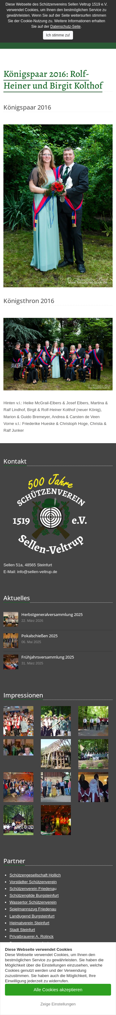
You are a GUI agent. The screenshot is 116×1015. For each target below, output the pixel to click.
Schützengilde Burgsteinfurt (34, 895)
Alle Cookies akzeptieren (58, 989)
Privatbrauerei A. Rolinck (32, 936)
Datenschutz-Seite (65, 26)
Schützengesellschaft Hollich (35, 875)
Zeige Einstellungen (57, 1004)
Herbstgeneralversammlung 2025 (52, 614)
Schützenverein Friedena (32, 888)
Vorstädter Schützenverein (33, 882)
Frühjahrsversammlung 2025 (47, 657)
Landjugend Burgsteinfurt (32, 916)
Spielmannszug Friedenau (33, 909)
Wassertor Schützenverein (33, 902)
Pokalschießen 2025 (39, 636)
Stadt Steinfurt (22, 929)
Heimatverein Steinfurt (29, 923)
